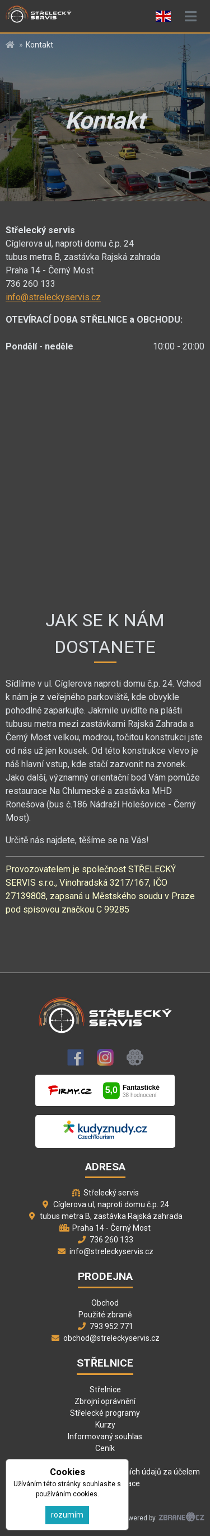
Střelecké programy (105, 1413)
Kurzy (105, 1424)
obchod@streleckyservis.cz (111, 1338)
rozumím (67, 1514)
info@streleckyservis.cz (53, 297)
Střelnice (105, 1389)
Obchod (105, 1302)
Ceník (105, 1448)
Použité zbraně (105, 1314)
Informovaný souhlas (105, 1436)
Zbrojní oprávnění (105, 1401)
